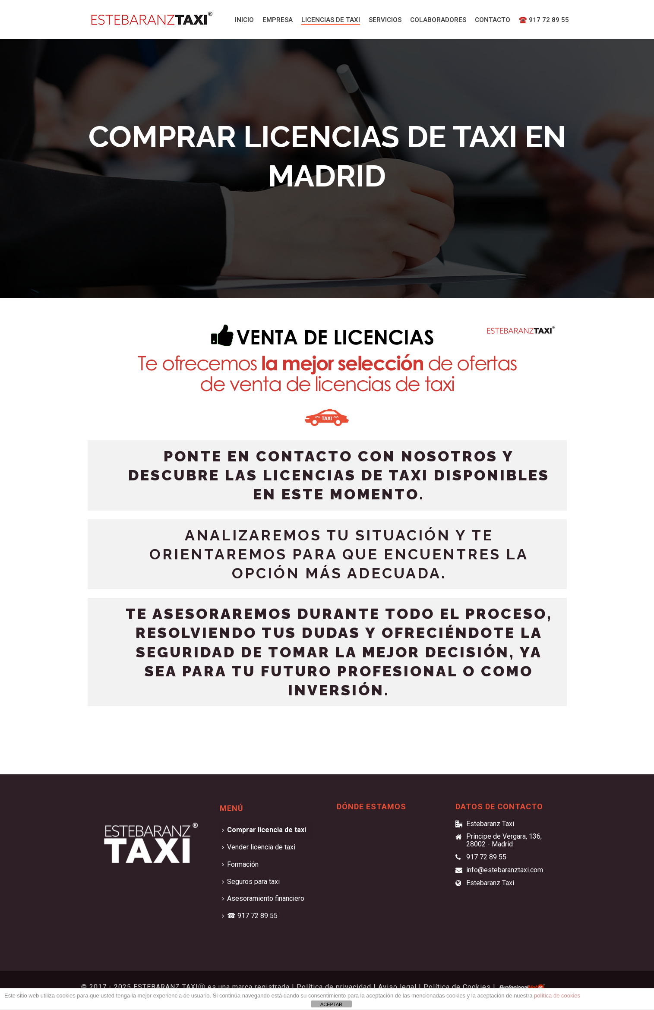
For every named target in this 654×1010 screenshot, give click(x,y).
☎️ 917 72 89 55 (544, 20)
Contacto (492, 20)
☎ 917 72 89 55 (250, 916)
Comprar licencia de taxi (264, 830)
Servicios (385, 20)
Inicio (244, 20)
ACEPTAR (331, 1004)
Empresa (277, 20)
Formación (240, 864)
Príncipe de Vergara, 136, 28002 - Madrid (504, 840)
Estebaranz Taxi (490, 883)
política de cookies (557, 995)
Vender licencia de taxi (258, 847)
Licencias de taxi (330, 20)
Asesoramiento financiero (263, 898)
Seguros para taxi (251, 881)
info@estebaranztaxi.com (504, 870)
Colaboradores (438, 20)
